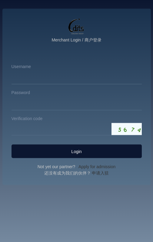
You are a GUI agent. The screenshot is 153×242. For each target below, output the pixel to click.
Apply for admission (95, 166)
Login (76, 151)
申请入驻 (100, 173)
